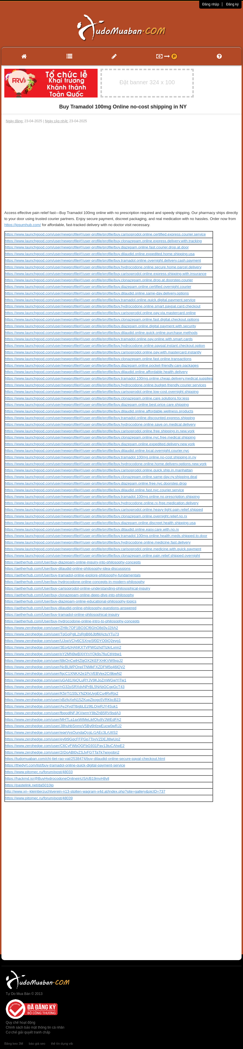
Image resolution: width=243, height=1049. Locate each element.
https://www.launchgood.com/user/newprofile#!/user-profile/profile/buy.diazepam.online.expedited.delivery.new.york (100, 444)
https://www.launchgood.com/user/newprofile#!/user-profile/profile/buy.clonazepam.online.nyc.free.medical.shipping (100, 437)
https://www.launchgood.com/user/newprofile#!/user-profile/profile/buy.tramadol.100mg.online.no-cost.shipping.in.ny (100, 457)
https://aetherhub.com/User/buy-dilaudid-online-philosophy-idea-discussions (67, 568)
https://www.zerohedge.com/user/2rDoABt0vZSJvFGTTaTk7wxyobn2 (62, 752)
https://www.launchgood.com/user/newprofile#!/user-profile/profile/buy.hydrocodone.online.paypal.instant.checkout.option (105, 345)
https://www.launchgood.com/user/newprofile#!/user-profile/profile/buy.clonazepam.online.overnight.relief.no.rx (96, 516)
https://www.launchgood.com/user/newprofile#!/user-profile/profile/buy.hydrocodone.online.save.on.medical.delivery (100, 424)
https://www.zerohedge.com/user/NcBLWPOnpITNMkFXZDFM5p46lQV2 (65, 667)
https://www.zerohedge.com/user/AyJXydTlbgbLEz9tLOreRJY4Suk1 (61, 706)
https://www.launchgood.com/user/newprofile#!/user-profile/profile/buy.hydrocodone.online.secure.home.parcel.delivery (103, 267)
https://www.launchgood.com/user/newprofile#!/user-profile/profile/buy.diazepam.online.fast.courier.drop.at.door (97, 247)
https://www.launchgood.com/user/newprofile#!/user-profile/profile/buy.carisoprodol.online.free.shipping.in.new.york (100, 431)
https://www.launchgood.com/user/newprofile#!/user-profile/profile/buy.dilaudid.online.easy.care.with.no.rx (92, 529)
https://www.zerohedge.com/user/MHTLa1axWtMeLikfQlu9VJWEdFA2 (63, 719)
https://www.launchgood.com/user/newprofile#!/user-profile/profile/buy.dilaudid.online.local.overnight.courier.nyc (97, 450)
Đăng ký (232, 4)
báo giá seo (37, 1043)
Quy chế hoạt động (20, 1023)
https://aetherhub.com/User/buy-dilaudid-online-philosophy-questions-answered (70, 608)
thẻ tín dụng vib (62, 1043)
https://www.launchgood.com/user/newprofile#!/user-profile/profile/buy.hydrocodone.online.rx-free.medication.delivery (102, 503)
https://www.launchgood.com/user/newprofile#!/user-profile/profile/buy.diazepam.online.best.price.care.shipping (97, 404)
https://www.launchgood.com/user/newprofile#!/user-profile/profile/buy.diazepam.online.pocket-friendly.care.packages (102, 365)
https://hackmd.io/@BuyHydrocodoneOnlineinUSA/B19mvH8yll (57, 778)
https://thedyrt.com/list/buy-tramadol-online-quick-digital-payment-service (65, 765)
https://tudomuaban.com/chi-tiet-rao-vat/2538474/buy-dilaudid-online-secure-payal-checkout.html (85, 758)
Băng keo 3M (13, 1043)
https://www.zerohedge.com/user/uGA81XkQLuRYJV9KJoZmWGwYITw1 (65, 680)
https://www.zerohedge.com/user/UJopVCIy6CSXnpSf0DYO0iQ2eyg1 (63, 641)
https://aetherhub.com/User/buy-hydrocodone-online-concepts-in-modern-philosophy (75, 582)
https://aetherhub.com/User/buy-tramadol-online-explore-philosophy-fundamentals (73, 575)
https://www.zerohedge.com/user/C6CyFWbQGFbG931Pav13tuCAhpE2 (64, 746)
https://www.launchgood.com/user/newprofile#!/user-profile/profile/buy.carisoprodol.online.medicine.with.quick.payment (103, 549)
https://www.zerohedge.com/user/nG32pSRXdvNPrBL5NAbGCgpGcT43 (64, 687)
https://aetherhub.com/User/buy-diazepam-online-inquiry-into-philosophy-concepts (73, 562)
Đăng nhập (210, 4)
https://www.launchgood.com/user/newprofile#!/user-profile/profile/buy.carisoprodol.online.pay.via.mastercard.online (100, 313)
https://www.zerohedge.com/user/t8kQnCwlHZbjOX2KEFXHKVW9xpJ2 (64, 660)
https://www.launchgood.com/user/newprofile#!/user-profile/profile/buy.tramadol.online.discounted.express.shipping (100, 418)
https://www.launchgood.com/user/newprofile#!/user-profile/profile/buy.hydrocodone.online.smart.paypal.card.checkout (102, 306)
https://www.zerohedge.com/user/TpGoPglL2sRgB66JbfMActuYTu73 (62, 634)
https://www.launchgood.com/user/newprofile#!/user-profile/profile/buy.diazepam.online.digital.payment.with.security (100, 326)
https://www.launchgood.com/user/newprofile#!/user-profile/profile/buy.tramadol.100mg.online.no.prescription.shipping (102, 496)
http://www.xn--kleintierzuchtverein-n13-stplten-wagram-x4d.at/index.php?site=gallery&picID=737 (85, 791)
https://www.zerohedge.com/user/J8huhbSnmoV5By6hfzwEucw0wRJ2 (63, 726)
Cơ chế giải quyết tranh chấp (28, 1032)
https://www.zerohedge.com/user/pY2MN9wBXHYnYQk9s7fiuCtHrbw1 (63, 654)
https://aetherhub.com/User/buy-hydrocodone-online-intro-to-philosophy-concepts (72, 621)
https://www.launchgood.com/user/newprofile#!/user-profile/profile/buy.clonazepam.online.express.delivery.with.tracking (103, 241)
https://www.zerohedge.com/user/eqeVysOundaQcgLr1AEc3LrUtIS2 (61, 732)
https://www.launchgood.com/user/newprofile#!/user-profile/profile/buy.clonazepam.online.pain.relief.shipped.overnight (102, 555)
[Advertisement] (121, 167)
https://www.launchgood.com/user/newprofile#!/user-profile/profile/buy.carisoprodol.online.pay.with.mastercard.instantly (103, 352)
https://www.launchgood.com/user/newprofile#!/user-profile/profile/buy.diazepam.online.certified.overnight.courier (98, 286)
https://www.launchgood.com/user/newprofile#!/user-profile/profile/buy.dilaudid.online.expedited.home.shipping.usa (100, 254)
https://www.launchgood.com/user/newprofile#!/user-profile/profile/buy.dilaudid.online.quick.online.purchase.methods (101, 332)
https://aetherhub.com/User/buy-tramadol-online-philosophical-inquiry (62, 614)
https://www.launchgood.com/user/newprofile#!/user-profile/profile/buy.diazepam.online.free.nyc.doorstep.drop (96, 483)
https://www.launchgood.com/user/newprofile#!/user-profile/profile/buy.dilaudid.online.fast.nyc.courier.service (94, 490)
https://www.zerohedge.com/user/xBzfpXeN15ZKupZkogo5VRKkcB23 (63, 700)
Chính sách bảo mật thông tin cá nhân (35, 1027)
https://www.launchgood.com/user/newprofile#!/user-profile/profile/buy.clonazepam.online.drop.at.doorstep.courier (99, 280)
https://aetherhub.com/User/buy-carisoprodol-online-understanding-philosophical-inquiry (77, 588)
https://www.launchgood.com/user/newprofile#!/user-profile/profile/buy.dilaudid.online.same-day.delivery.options (97, 293)
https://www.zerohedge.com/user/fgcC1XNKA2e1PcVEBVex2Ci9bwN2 (63, 673)
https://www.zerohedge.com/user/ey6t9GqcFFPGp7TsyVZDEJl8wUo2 (62, 739)
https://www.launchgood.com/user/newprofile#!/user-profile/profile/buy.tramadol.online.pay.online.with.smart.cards (99, 339)
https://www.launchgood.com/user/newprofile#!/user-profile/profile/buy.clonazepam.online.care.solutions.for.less (97, 398)
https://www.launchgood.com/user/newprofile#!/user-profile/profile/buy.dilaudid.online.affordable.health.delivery (96, 372)
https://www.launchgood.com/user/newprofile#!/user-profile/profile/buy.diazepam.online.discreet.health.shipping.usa (100, 523)
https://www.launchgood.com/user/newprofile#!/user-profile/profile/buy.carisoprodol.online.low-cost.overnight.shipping (102, 391)
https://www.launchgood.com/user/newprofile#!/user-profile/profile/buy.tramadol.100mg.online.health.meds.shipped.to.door (106, 536)
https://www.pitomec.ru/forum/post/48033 (39, 772)
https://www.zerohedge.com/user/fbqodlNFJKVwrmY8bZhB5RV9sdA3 (63, 713)
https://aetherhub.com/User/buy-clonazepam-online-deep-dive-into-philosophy (69, 595)
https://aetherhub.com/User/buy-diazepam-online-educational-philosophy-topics (70, 601)
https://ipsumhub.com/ (22, 225)
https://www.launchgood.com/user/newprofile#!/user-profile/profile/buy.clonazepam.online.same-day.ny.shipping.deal (101, 477)
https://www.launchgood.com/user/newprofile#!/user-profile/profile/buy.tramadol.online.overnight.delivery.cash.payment (103, 260)
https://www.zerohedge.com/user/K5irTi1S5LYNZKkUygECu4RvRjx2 (61, 693)
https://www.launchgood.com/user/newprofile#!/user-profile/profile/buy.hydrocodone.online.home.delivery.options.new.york (105, 464)
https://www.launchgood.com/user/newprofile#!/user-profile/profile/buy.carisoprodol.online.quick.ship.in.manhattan (99, 470)
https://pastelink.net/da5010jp (29, 785)
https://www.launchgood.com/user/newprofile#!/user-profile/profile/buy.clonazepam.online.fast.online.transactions (98, 359)
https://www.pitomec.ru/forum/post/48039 (39, 798)
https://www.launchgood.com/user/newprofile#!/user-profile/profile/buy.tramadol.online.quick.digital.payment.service (100, 300)
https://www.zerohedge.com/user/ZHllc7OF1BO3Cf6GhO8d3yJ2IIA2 (61, 628)
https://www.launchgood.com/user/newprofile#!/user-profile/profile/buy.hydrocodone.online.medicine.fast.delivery (98, 542)
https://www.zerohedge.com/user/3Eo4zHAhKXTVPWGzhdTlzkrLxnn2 (63, 647)
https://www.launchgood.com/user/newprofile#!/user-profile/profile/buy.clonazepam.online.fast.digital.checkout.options (102, 319)
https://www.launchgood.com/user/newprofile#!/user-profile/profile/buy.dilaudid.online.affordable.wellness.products (99, 411)
